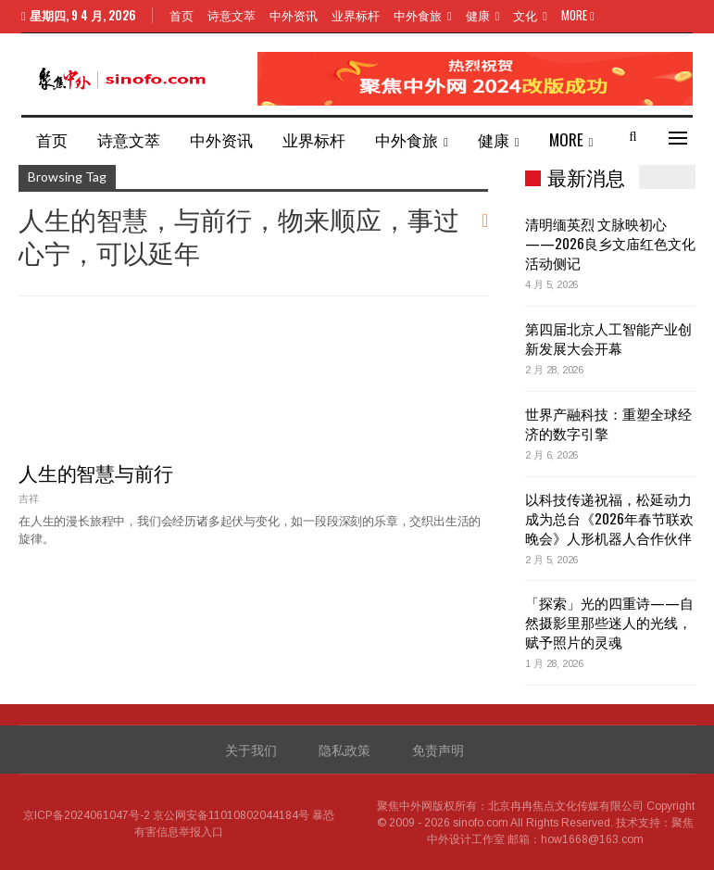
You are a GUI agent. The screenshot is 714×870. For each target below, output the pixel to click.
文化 (525, 15)
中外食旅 (418, 15)
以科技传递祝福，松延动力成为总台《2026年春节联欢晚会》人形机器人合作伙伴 (609, 518)
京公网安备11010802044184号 (231, 815)
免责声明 (438, 749)
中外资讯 (293, 15)
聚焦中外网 (404, 806)
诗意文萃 (231, 15)
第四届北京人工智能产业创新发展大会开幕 (608, 338)
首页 (181, 15)
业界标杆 (356, 15)
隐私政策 (344, 749)
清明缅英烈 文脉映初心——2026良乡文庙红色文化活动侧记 (610, 242)
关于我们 (251, 749)
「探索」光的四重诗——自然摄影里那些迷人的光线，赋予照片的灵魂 (609, 621)
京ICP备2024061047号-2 (86, 815)
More (578, 15)
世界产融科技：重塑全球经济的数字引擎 (608, 423)
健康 (478, 15)
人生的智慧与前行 (95, 472)
